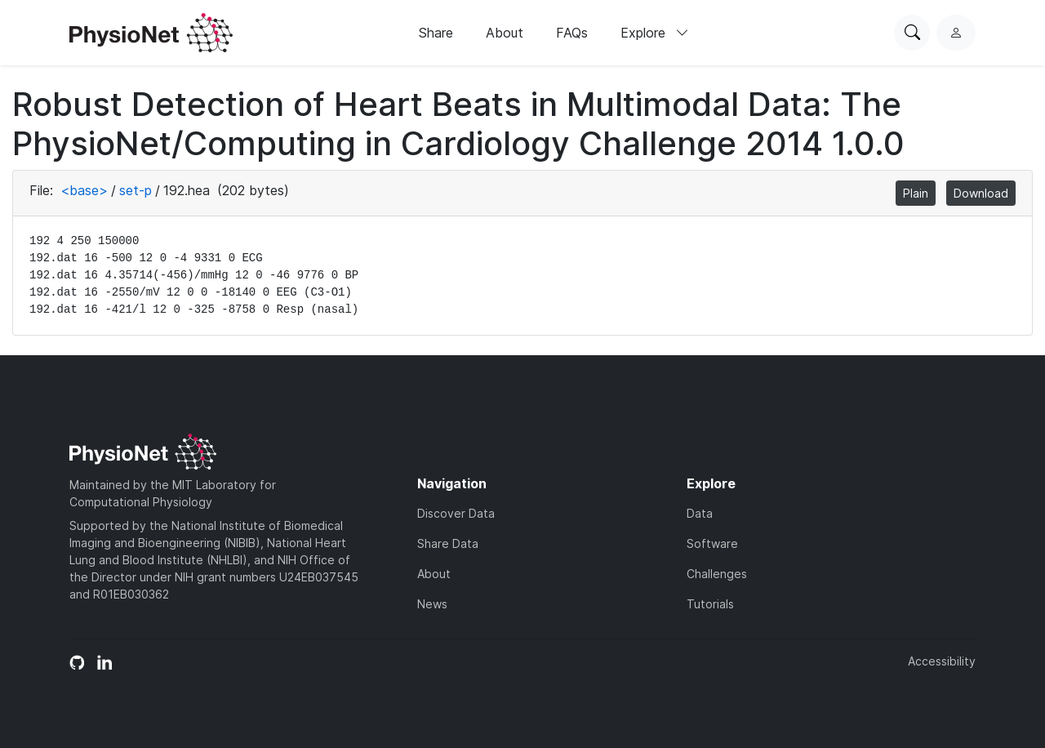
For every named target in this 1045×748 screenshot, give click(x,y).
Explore (654, 32)
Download (981, 193)
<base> (84, 190)
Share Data (447, 543)
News (432, 604)
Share (436, 32)
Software (712, 543)
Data (700, 513)
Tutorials (710, 604)
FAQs (572, 32)
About (504, 32)
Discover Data (456, 513)
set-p (135, 190)
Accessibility (942, 661)
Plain (915, 193)
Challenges (717, 574)
